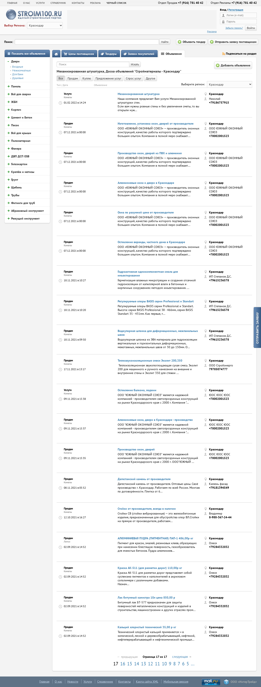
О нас (58, 681)
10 (164, 664)
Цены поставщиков (81, 54)
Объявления (174, 54)
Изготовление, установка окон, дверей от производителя (155, 123)
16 (122, 664)
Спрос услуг (133, 78)
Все (61, 78)
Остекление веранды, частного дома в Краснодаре (151, 242)
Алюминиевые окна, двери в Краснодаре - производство (155, 420)
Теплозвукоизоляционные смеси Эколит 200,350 (150, 360)
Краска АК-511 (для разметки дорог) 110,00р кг (150, 568)
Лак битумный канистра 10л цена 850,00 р (146, 597)
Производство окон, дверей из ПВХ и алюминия (150, 153)
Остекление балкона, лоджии (137, 390)
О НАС (26, 2)
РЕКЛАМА (95, 2)
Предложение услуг (108, 78)
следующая (180, 657)
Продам (73, 78)
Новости (72, 681)
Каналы (68, 97)
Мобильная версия (176, 681)
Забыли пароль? (234, 27)
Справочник (105, 681)
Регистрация (235, 10)
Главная (12, 2)
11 (157, 664)
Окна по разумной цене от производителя (146, 212)
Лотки (67, 541)
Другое (150, 78)
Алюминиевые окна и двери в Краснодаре (146, 183)
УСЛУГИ (40, 2)
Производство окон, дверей (136, 449)
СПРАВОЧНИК (58, 2)
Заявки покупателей (141, 54)
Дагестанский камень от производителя (144, 479)
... (192, 664)
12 (150, 664)
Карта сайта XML (147, 681)
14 (136, 664)
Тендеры (111, 54)
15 (129, 664)
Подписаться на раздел (241, 53)
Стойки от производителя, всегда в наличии (147, 509)
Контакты (124, 681)
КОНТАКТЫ (78, 2)
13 (143, 664)
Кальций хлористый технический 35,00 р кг (147, 627)
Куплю (87, 78)
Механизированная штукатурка (139, 94)
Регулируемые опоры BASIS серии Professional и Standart (156, 301)
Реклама (212, 31)
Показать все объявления (28, 53)
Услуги (88, 681)
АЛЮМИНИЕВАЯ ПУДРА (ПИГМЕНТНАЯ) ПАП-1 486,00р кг (155, 538)
